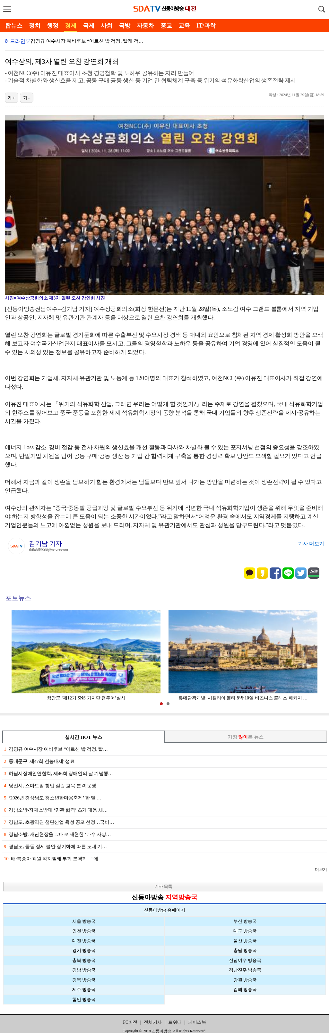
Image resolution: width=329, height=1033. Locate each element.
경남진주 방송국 (245, 970)
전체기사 (153, 1022)
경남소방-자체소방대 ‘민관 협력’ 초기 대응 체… (56, 810)
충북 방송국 (84, 960)
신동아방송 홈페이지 (165, 910)
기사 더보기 (311, 543)
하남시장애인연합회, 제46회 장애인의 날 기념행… (58, 773)
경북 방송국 (84, 980)
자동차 (145, 25)
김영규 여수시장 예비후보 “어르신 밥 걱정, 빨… (56, 749)
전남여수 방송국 (245, 960)
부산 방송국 (245, 921)
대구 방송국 (245, 931)
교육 (184, 25)
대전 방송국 (84, 940)
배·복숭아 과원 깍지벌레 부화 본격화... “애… (53, 858)
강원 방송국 (245, 980)
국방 (124, 25)
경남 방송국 (84, 970)
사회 (106, 25)
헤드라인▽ (17, 41)
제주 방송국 (84, 989)
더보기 (321, 869)
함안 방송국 (84, 999)
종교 (166, 25)
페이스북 (197, 1022)
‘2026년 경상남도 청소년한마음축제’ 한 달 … (52, 797)
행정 (52, 25)
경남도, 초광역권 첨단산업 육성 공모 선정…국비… (59, 822)
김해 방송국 (245, 989)
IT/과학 (206, 25)
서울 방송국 (84, 921)
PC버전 (130, 1022)
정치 (34, 25)
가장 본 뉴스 (246, 737)
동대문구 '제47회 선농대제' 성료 (39, 761)
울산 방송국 (245, 940)
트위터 (175, 1022)
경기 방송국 (84, 950)
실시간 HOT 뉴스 (83, 737)
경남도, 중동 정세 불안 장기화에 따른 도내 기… (55, 846)
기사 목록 (163, 886)
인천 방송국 (84, 931)
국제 (88, 25)
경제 (70, 25)
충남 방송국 (245, 950)
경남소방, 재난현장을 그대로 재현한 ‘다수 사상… (57, 834)
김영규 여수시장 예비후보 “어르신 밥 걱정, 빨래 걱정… (89, 41)
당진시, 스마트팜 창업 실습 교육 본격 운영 (50, 785)
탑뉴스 (13, 25)
